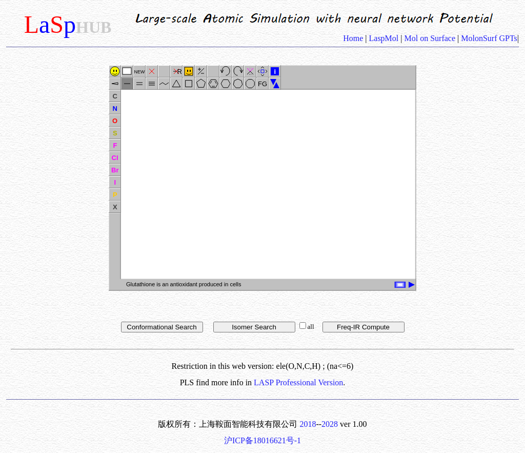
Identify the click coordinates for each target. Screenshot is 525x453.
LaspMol (384, 38)
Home (354, 38)
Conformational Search (161, 327)
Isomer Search (254, 327)
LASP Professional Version (298, 382)
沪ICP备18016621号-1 (262, 440)
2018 (307, 424)
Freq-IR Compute (363, 327)
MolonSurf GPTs (488, 38)
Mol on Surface (430, 38)
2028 (329, 424)
